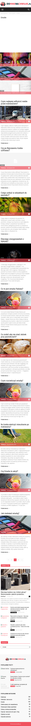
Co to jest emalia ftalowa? (12, 289)
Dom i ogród (4, 589)
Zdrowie (12, 621)
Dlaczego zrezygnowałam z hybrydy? (12, 240)
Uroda (12, 680)
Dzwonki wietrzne (6, 717)
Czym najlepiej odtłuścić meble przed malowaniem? (14, 102)
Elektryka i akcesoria (6, 699)
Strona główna (4, 13)
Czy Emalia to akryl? (9, 471)
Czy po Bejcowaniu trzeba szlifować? (12, 149)
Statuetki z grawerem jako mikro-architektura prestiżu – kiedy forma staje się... (19, 626)
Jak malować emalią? (10, 513)
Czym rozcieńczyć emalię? (12, 380)
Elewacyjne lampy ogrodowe (8, 707)
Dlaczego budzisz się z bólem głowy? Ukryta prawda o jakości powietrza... (13, 593)
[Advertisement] (15, 36)
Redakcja (3, 121)
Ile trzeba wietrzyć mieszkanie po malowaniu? (15, 425)
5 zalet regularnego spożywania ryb (18, 684)
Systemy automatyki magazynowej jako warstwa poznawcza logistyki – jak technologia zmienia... (19, 609)
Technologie (13, 612)
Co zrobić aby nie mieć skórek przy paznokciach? (13, 335)
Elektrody (3, 697)
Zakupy (12, 630)
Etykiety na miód (5, 714)
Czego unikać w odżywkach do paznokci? (14, 194)
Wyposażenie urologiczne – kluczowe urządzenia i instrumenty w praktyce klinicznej (19, 617)
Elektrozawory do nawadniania (9, 704)
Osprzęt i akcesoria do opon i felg (10, 712)
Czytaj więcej (5, 143)
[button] (28, 9)
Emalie (2, 62)
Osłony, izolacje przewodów (8, 709)
